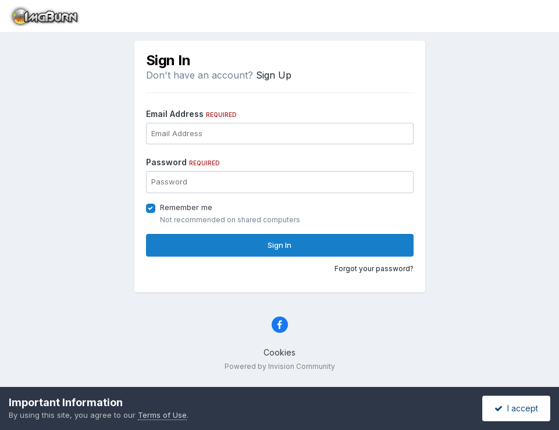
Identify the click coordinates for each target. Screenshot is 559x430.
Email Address (191, 114)
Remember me (186, 207)
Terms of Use (162, 415)
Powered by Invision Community (280, 366)
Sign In (279, 245)
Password (183, 162)
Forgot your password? (374, 268)
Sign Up (273, 75)
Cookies (279, 352)
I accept (516, 408)
